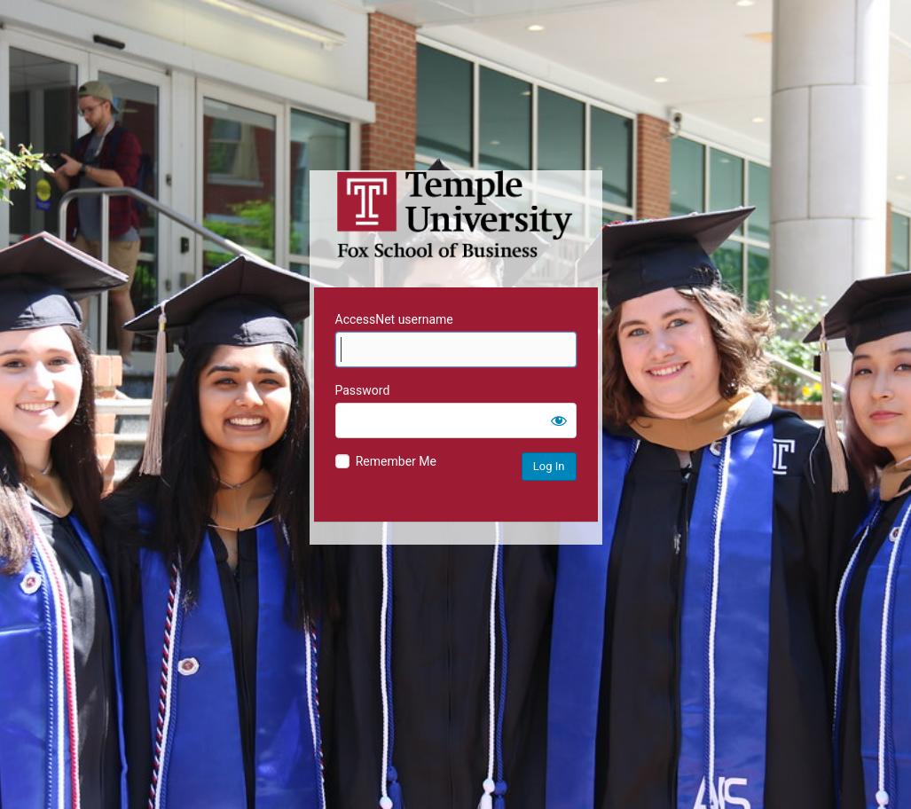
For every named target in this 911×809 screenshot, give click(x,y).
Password (362, 390)
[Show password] (559, 420)
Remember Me (396, 461)
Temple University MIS (456, 214)
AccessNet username (394, 319)
